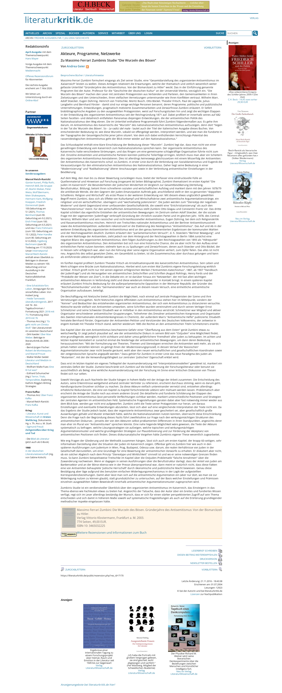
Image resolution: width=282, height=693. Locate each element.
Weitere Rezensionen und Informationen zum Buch (112, 533)
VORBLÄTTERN (213, 47)
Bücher (74, 33)
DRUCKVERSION (211, 559)
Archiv (47, 33)
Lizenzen (195, 594)
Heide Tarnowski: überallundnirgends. (36, 300)
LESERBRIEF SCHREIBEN (207, 550)
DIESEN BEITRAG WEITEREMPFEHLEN (199, 554)
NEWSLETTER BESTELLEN (206, 563)
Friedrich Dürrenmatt (35, 203)
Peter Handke (44, 234)
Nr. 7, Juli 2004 (66, 37)
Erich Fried (31, 221)
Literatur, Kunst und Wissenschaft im (38, 417)
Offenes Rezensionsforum (39, 76)
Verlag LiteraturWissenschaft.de (99, 667)
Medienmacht (32, 70)
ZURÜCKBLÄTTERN (72, 47)
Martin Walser (36, 189)
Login (148, 33)
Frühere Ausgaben (46, 37)
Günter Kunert (33, 182)
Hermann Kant (33, 198)
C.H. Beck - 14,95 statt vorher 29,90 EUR (242, 100)
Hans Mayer (31, 58)
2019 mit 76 (31, 318)
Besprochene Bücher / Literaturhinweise (82, 75)
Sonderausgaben (35, 173)
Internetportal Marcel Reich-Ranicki (36, 252)
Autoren (89, 33)
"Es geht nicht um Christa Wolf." (37, 324)
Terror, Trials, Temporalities (35, 378)
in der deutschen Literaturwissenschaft (37, 452)
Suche (220, 33)
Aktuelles (32, 33)
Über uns (134, 33)
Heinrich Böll (32, 185)
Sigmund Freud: (39, 430)
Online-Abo (31, 100)
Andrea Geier (76, 66)
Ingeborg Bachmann (36, 242)
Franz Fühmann (44, 228)
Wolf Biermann (41, 192)
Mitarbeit (118, 33)
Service (103, 33)
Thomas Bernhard (35, 213)
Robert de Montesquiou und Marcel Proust (38, 352)
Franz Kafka (31, 404)
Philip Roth (48, 182)
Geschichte (82, 37)
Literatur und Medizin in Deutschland (38, 362)
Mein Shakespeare (35, 195)
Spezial (60, 33)
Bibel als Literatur (40, 438)
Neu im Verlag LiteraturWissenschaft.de (184, 672)
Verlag (254, 18)
